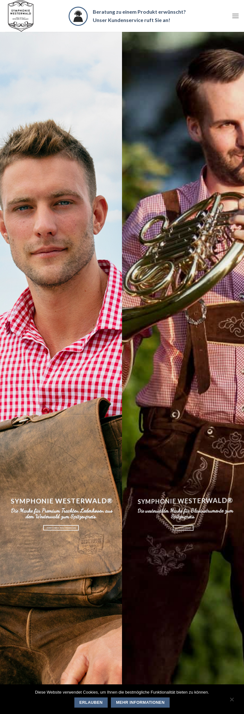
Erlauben (91, 702)
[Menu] (235, 16)
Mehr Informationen (140, 702)
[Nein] (231, 701)
